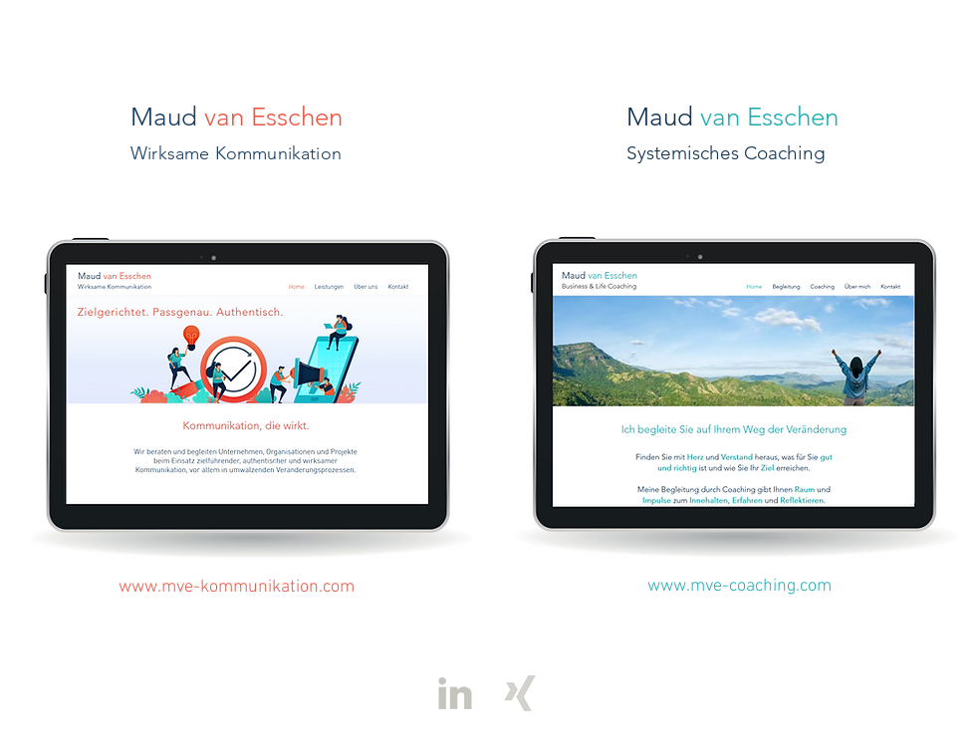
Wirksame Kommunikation (236, 153)
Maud (163, 117)
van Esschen (273, 117)
